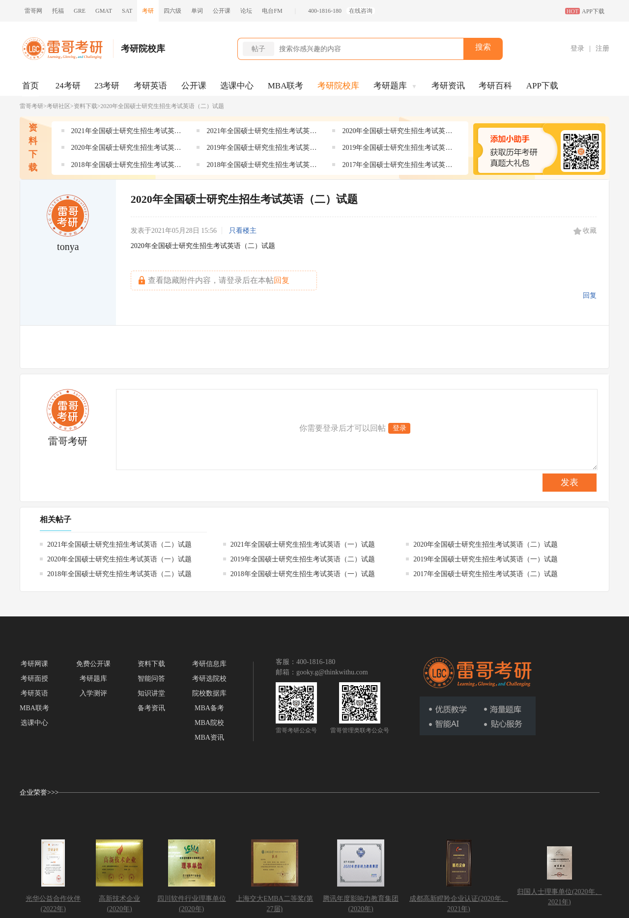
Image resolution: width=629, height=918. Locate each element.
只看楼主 (243, 230)
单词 (197, 10)
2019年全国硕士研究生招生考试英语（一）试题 (397, 149)
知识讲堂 (151, 693)
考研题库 (395, 85)
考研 (148, 10)
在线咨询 (360, 10)
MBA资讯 (209, 737)
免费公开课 (93, 664)
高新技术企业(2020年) (119, 904)
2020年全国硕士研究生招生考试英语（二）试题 (397, 133)
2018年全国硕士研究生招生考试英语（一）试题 (261, 166)
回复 (590, 295)
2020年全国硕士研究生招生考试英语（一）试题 (126, 149)
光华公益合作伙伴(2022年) (53, 904)
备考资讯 (151, 708)
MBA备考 (209, 708)
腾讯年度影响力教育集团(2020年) (361, 904)
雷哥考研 (31, 106)
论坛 (246, 10)
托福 (58, 10)
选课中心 (237, 85)
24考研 (68, 85)
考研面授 (34, 678)
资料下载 (85, 106)
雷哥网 (33, 10)
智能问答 (151, 678)
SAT (127, 10)
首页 (30, 85)
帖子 (258, 49)
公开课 (221, 10)
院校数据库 (209, 693)
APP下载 (542, 85)
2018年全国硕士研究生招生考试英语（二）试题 (126, 166)
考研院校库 (338, 85)
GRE (80, 10)
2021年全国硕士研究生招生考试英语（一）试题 (261, 133)
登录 (577, 48)
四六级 (172, 10)
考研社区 (58, 106)
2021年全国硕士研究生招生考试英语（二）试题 (126, 133)
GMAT (103, 10)
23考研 (106, 85)
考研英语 (150, 85)
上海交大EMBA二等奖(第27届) (274, 904)
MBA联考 (286, 85)
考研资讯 (448, 85)
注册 (602, 48)
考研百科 (495, 85)
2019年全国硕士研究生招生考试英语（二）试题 (261, 149)
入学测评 (93, 693)
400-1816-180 (325, 10)
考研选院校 (209, 678)
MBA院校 (209, 722)
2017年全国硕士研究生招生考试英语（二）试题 (397, 166)
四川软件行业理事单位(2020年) (191, 904)
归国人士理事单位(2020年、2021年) (559, 897)
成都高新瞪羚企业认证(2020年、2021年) (458, 904)
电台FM (272, 10)
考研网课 (34, 664)
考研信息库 (209, 664)
